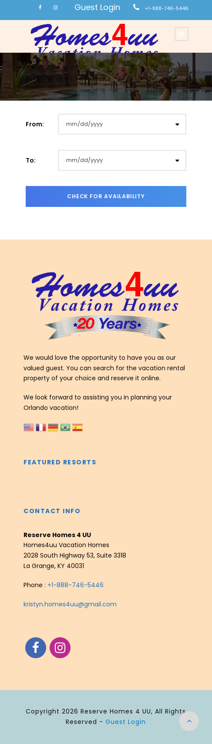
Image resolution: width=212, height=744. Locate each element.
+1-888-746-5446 (166, 8)
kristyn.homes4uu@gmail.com (70, 604)
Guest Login (97, 7)
